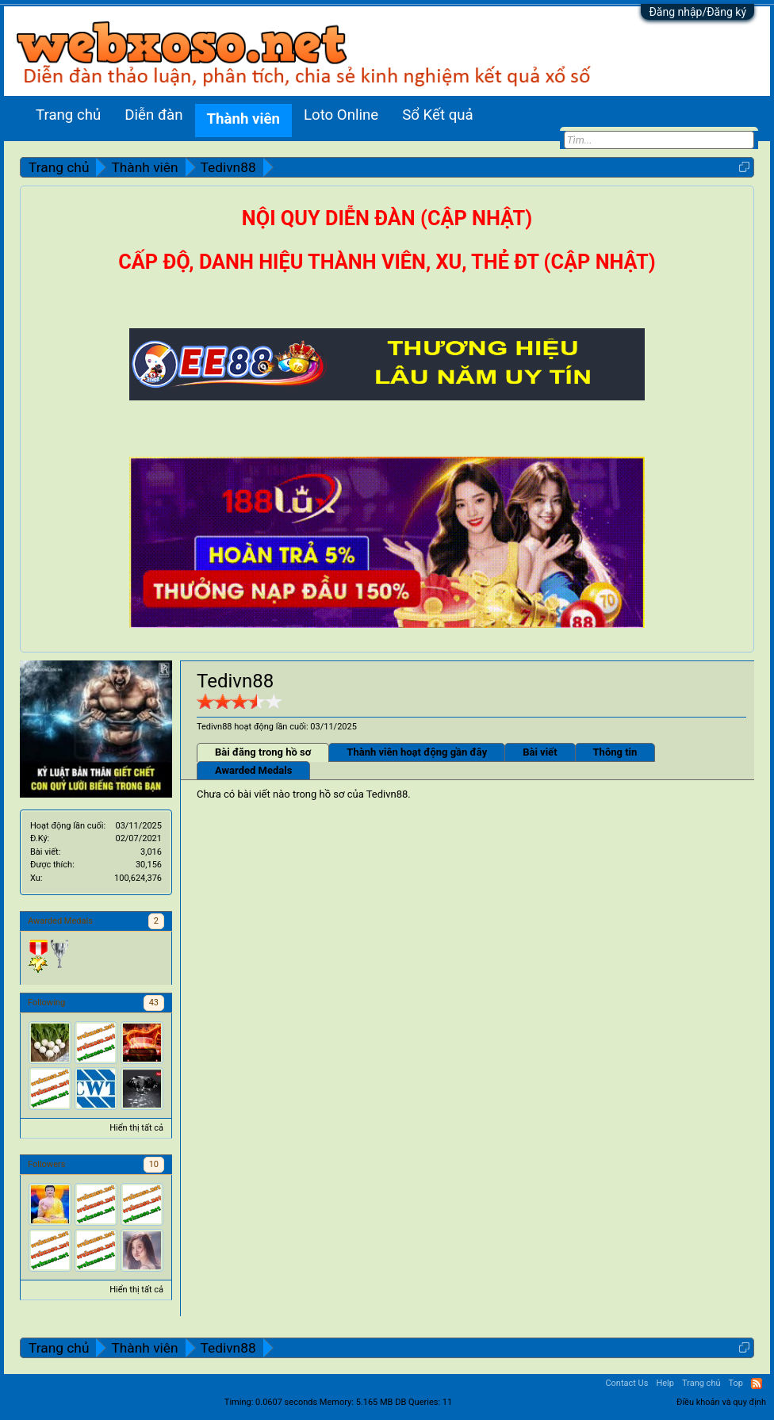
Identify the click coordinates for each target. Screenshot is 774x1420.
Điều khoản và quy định (721, 1402)
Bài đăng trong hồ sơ (263, 752)
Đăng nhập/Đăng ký (697, 12)
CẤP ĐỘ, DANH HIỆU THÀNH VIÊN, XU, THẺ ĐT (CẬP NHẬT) (386, 262)
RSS (756, 1383)
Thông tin (615, 752)
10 (154, 1164)
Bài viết (540, 752)
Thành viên (243, 119)
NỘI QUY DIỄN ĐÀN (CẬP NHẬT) (387, 218)
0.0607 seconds (286, 1402)
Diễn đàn (153, 115)
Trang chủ (68, 115)
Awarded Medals (253, 770)
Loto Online (341, 115)
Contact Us (626, 1383)
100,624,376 (138, 878)
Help (665, 1383)
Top (736, 1383)
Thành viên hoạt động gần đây (417, 752)
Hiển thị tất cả (136, 1128)
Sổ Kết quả (437, 115)
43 (154, 1002)
